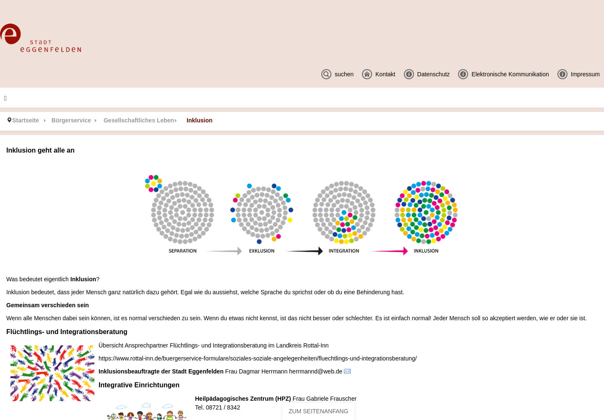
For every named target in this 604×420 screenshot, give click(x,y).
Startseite (25, 120)
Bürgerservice (71, 120)
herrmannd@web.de (315, 371)
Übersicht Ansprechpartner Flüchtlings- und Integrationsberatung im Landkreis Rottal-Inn (214, 345)
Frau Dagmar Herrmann (256, 371)
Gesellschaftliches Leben (139, 120)
